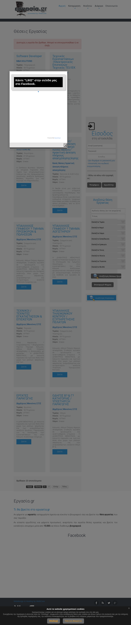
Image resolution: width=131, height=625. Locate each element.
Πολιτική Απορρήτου (73, 621)
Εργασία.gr (85, 337)
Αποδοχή (53, 621)
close (92, 344)
